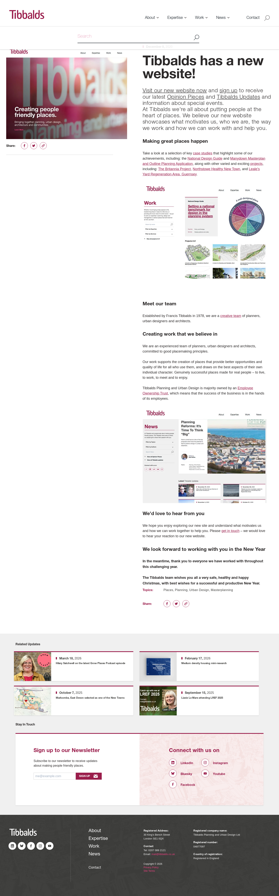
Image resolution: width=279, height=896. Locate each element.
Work (199, 18)
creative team (230, 316)
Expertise (175, 18)
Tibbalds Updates (238, 97)
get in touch (230, 531)
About (150, 18)
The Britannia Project (174, 169)
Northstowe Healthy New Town (216, 169)
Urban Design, (199, 590)
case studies (202, 153)
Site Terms (149, 871)
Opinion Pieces (185, 97)
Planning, (182, 590)
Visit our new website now (175, 91)
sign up (229, 91)
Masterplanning (222, 590)
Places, (169, 590)
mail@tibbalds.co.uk (163, 854)
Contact (253, 18)
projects (256, 164)
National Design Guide (205, 158)
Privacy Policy (151, 867)
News (221, 18)
